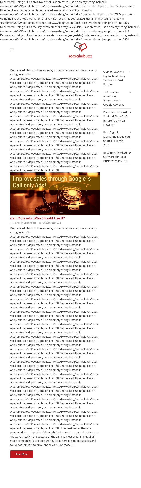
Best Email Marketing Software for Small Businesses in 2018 (116, 157)
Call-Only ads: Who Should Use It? (37, 218)
